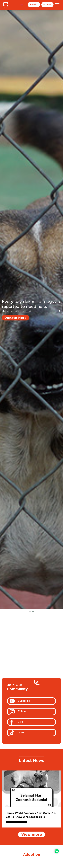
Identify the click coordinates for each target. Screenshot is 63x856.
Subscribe (20, 701)
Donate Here (15, 317)
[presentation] (4, 310)
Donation (47, 4)
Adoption (34, 4)
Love (17, 732)
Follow (18, 711)
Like (16, 722)
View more (31, 834)
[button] (23, 4)
